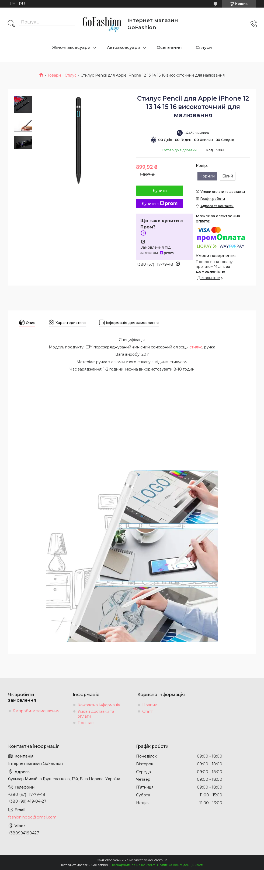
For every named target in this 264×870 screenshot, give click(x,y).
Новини (149, 705)
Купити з (160, 203)
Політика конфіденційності (180, 865)
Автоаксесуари (123, 47)
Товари (54, 75)
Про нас (85, 722)
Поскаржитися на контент (132, 865)
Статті (148, 711)
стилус (195, 347)
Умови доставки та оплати (96, 714)
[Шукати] (11, 24)
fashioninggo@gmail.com (32, 817)
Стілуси (204, 47)
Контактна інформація (99, 705)
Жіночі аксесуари (71, 47)
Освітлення (169, 47)
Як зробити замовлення (36, 710)
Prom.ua (161, 860)
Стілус (71, 75)
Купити (160, 190)
